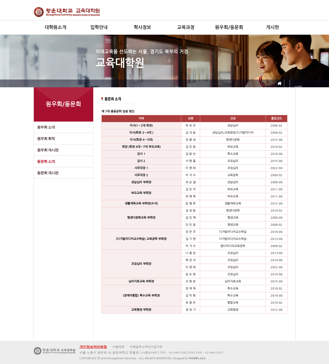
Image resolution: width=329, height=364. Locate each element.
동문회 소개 (46, 161)
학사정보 (142, 27)
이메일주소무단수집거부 (146, 346)
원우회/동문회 (229, 27)
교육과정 (185, 27)
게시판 (272, 27)
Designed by (189, 358)
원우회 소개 (46, 127)
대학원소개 (55, 27)
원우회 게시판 (47, 150)
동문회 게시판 (47, 173)
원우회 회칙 (46, 139)
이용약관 (118, 346)
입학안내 (99, 27)
